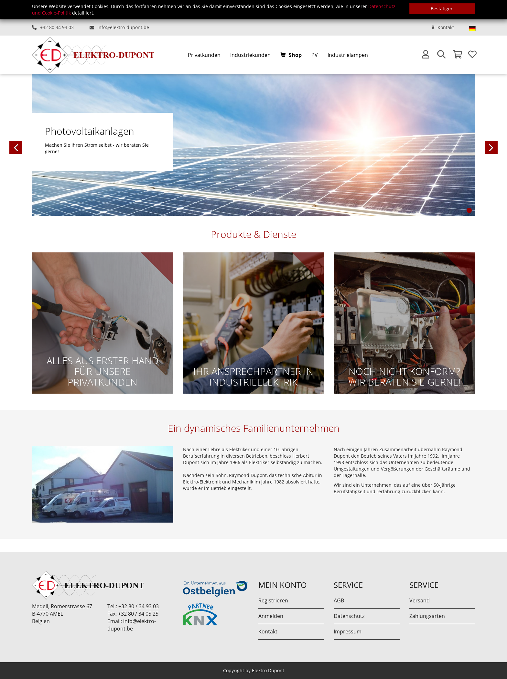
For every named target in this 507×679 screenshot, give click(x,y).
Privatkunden (204, 54)
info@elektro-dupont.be (123, 27)
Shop (295, 54)
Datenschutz (349, 616)
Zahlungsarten (427, 616)
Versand (419, 600)
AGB (339, 600)
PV (314, 54)
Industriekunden (250, 54)
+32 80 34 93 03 (57, 27)
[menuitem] (204, 55)
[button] (48, 145)
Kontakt (445, 27)
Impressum (347, 631)
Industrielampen (348, 54)
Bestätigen (442, 8)
